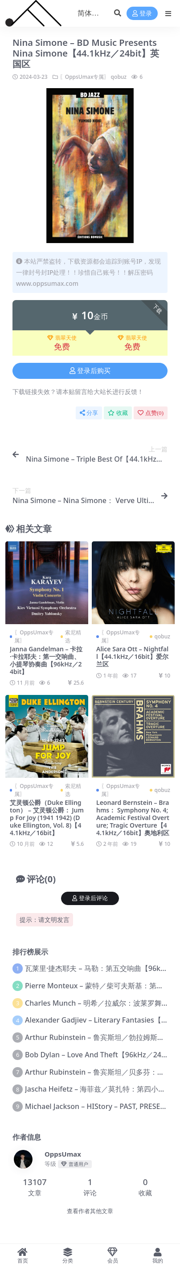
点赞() (151, 413)
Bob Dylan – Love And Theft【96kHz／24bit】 (101, 1055)
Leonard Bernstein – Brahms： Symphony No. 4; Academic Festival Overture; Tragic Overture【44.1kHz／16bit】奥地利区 (132, 817)
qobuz (119, 77)
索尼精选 (73, 636)
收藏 (118, 413)
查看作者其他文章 (90, 1211)
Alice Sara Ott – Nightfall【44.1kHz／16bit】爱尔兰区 (132, 656)
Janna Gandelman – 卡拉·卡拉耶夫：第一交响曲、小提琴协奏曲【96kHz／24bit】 (46, 660)
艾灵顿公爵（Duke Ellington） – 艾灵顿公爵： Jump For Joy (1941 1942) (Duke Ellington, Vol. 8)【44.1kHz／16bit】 (47, 817)
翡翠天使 (62, 338)
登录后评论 (90, 898)
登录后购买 (90, 370)
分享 (89, 413)
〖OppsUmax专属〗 (85, 77)
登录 (142, 13)
